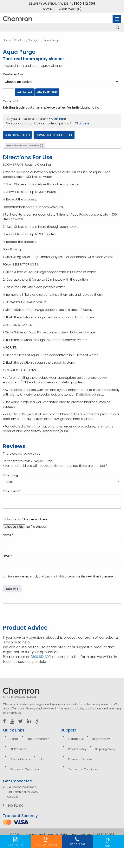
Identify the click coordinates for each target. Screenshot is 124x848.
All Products (18, 749)
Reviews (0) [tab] (36, 145)
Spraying (34, 40)
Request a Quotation (24, 769)
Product (19, 40)
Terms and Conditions (83, 769)
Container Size (13, 74)
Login (47, 9)
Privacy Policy (77, 749)
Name (8, 535)
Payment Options (80, 759)
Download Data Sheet (54, 135)
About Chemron (38, 739)
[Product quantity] (8, 92)
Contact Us (76, 739)
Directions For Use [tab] (17, 145)
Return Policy (101, 739)
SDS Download (17, 135)
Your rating (10, 475)
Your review (12, 491)
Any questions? (47, 91)
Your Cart (70, 9)
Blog (42, 759)
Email (7, 556)
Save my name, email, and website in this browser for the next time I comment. (62, 576)
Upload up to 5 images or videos (25, 519)
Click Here (58, 119)
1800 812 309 (82, 3)
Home (7, 40)
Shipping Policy (105, 749)
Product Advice (20, 759)
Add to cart (24, 92)
